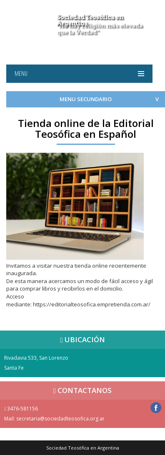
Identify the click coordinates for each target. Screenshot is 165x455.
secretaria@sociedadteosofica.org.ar (60, 418)
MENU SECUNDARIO (86, 99)
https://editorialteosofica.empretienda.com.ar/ (91, 304)
